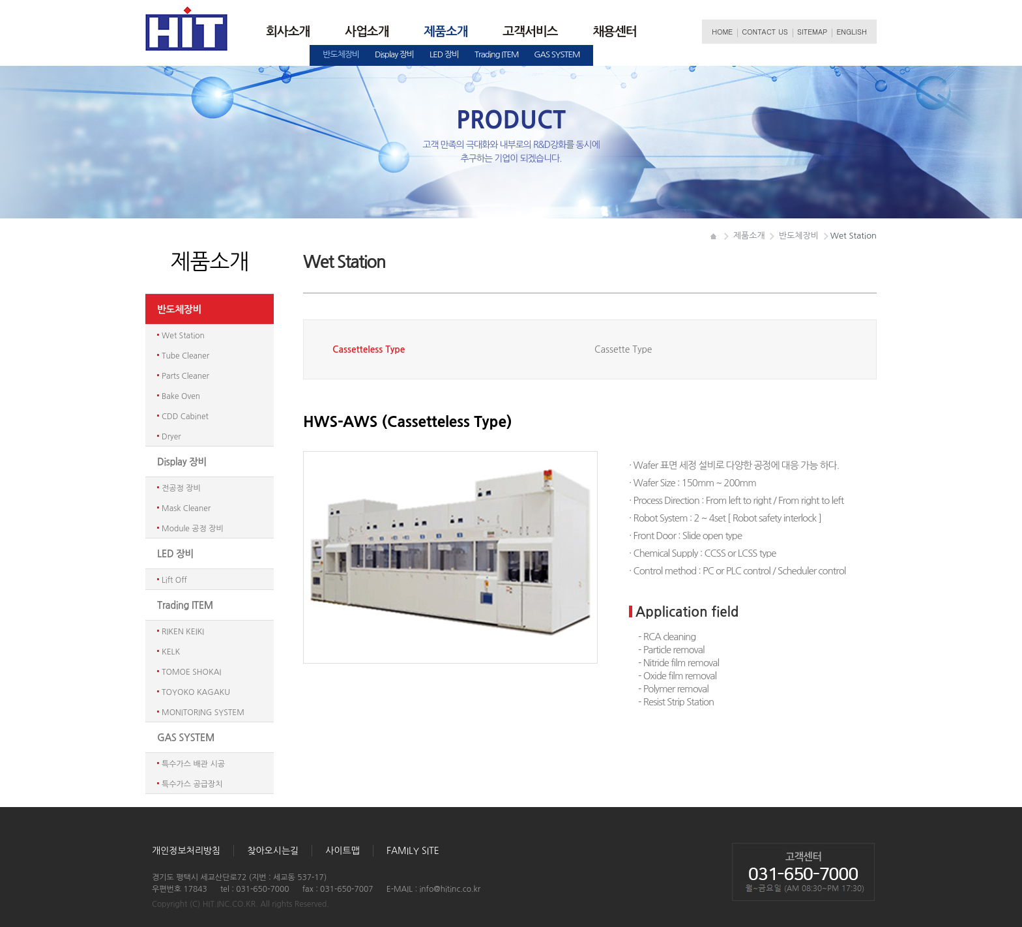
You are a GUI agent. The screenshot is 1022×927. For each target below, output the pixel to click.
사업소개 (366, 31)
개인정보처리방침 (186, 850)
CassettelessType (368, 349)
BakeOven (181, 396)
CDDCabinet (185, 416)
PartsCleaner (185, 376)
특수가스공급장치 (192, 784)
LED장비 (444, 54)
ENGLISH (851, 32)
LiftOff (174, 580)
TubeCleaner (185, 356)
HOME (722, 32)
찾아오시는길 (273, 850)
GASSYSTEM (557, 54)
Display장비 (394, 54)
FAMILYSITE (413, 850)
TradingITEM (496, 54)
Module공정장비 (193, 529)
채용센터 (614, 31)
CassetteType (623, 349)
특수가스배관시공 (193, 764)
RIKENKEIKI (183, 632)
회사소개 (288, 31)
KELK (171, 652)
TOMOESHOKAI (191, 672)
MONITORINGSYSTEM (203, 712)
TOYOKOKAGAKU (196, 692)
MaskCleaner (186, 508)
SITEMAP (812, 32)
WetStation (183, 336)
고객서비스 (530, 31)
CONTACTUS (765, 32)
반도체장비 (341, 54)
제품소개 (445, 31)
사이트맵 (342, 850)
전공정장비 (181, 488)
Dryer (171, 437)
